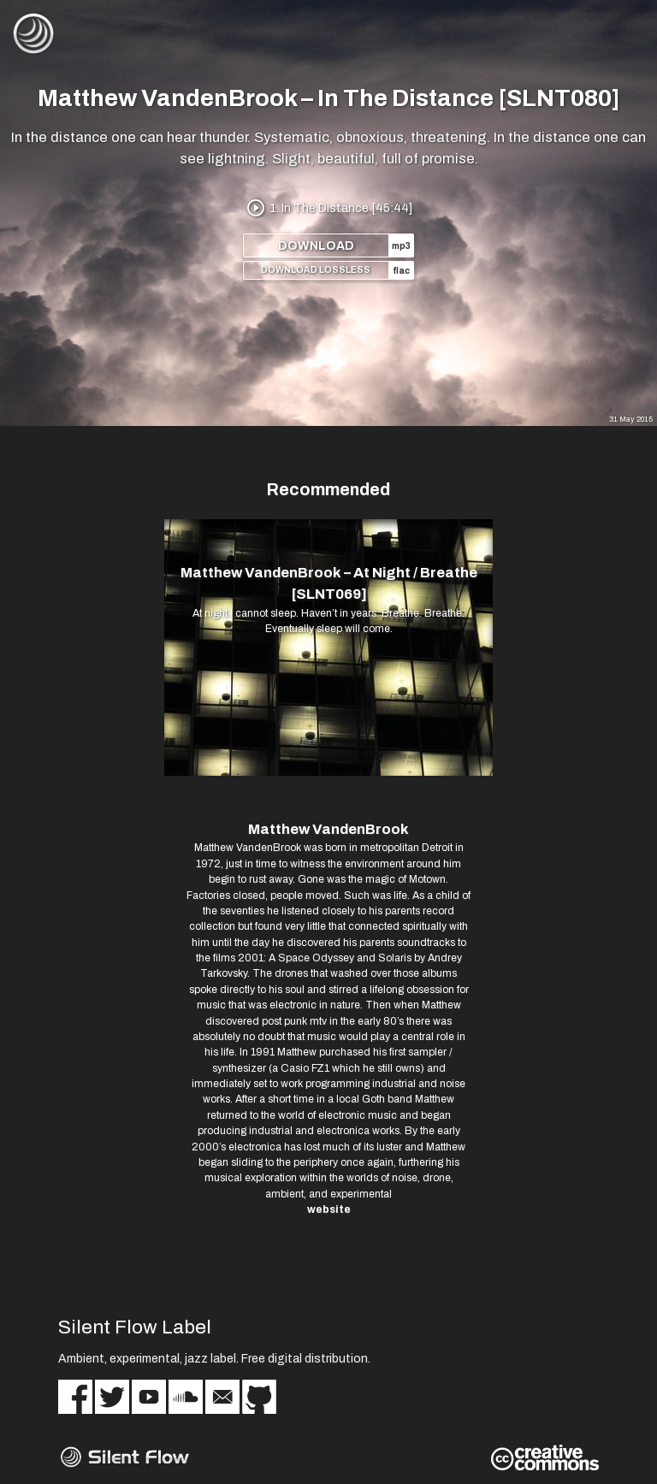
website (329, 1209)
